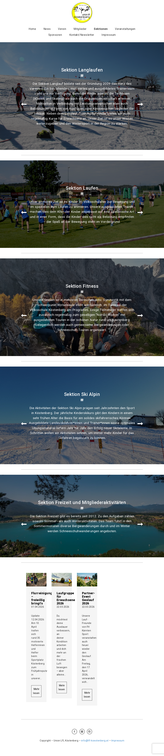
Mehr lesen (36, 691)
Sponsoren (55, 34)
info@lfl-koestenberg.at (95, 740)
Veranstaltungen (125, 29)
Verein (62, 29)
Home (32, 29)
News (47, 29)
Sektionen (101, 29)
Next (140, 104)
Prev (24, 104)
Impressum (108, 34)
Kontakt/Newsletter (81, 34)
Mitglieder (80, 29)
